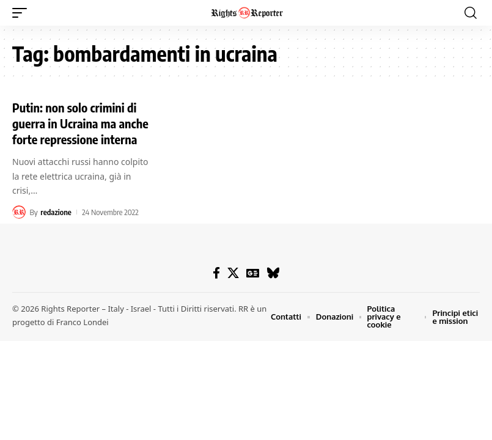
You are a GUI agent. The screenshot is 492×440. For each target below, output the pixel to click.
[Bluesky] (272, 273)
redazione (56, 212)
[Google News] (252, 273)
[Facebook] (216, 273)
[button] (22, 13)
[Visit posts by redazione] (19, 212)
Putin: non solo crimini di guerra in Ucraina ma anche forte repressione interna (80, 123)
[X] (233, 273)
